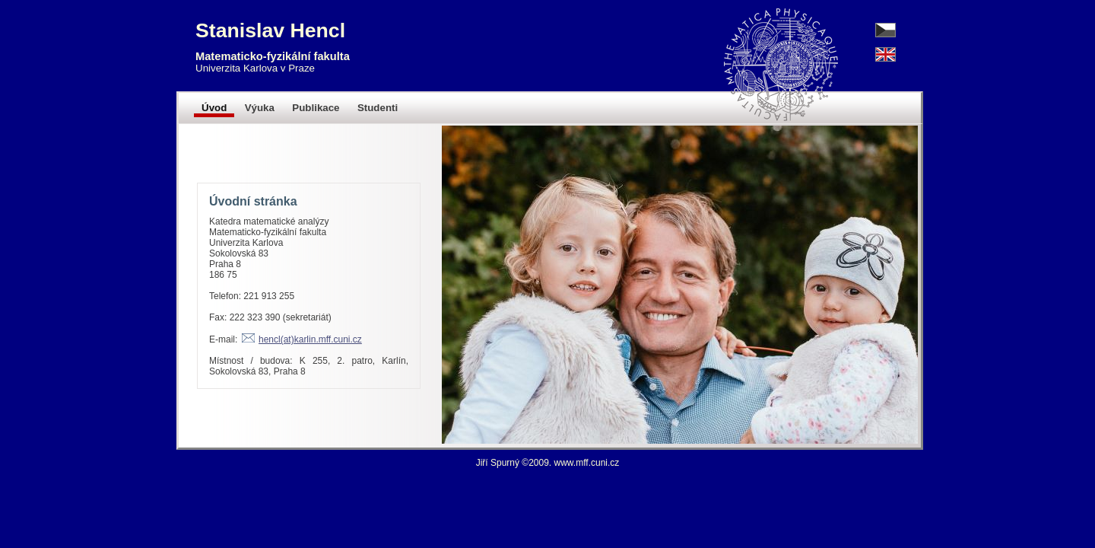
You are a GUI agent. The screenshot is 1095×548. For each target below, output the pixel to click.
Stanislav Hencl (270, 30)
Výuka (260, 107)
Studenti (377, 107)
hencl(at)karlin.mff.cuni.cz (310, 339)
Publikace (315, 107)
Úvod (214, 107)
